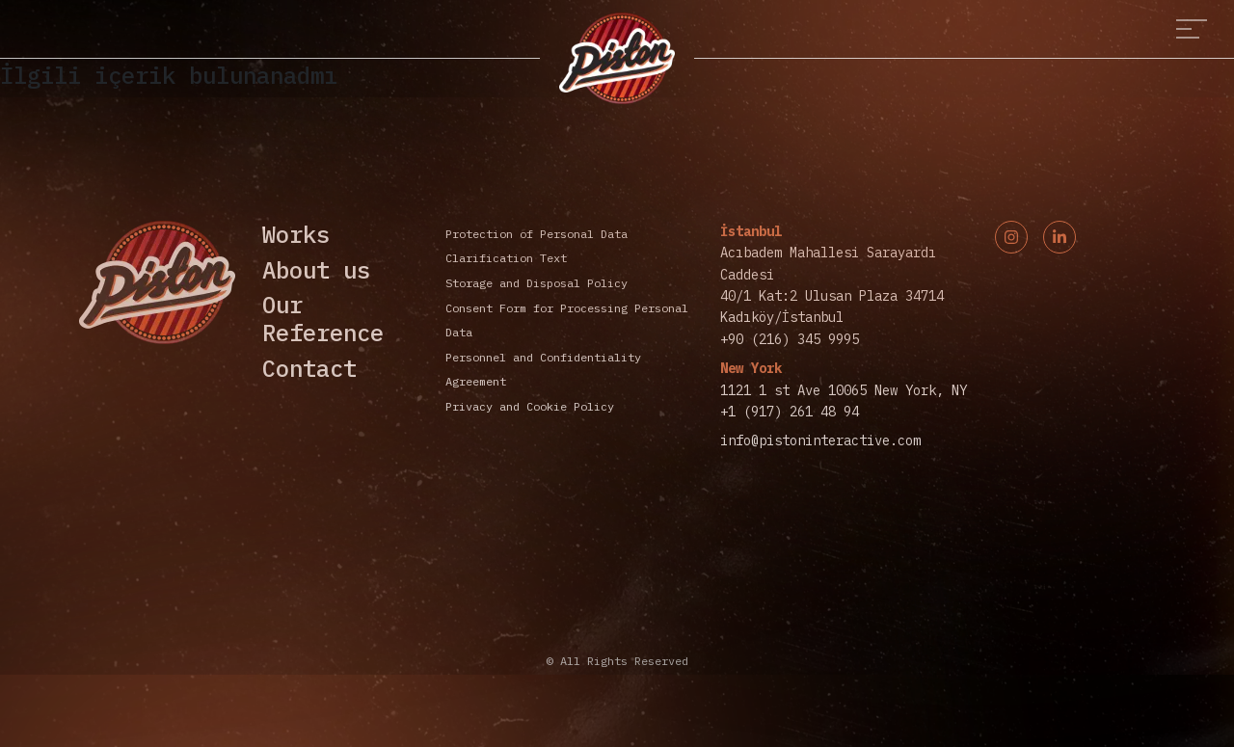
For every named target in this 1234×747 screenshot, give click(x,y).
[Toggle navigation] (1191, 29)
